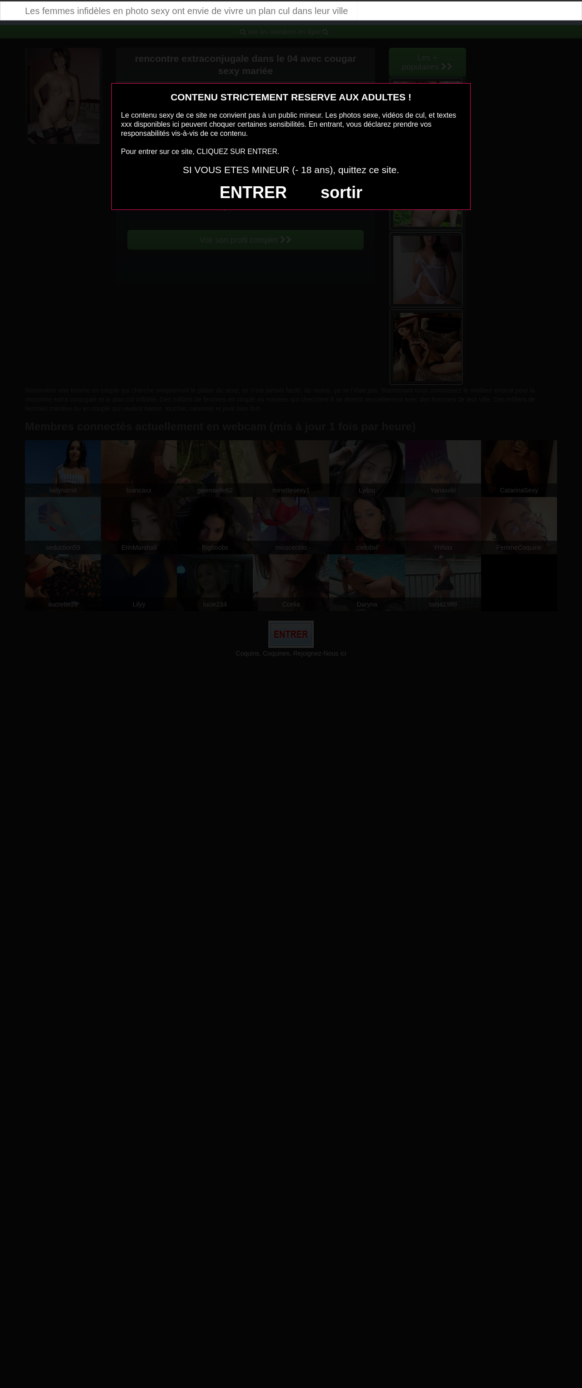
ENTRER (253, 192)
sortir (341, 192)
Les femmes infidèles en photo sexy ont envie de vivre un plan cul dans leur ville (186, 11)
